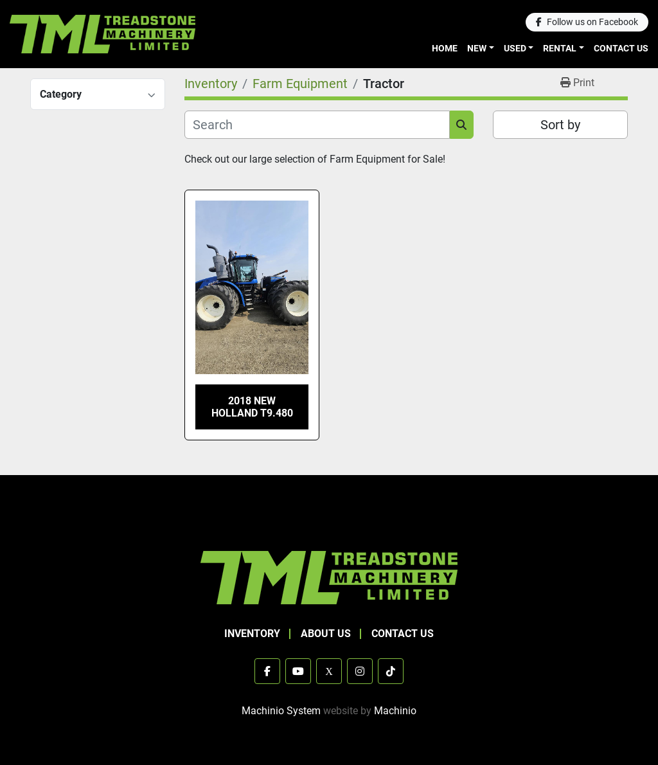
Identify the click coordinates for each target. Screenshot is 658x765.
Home (445, 48)
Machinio (395, 711)
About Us (326, 633)
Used (515, 48)
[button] (480, 48)
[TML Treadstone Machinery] (329, 577)
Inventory (252, 633)
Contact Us (621, 48)
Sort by (560, 124)
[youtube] (298, 671)
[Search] (317, 125)
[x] (329, 671)
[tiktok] (391, 671)
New (476, 48)
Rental (559, 48)
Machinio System (281, 711)
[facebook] (587, 22)
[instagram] (360, 671)
